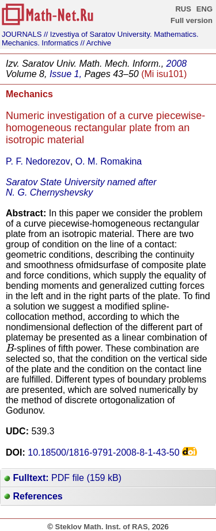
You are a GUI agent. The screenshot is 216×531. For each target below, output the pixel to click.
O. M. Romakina (108, 161)
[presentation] (10, 347)
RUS (183, 9)
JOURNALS (21, 34)
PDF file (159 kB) (63, 478)
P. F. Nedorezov (38, 161)
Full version (191, 20)
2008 (176, 63)
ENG (204, 9)
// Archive (96, 43)
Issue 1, (66, 74)
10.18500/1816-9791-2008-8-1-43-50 (103, 452)
